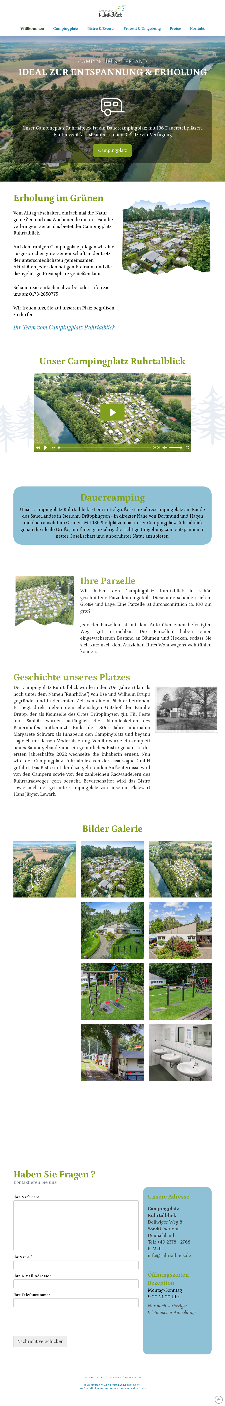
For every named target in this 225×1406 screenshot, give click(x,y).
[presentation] (47, 1328)
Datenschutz (94, 1377)
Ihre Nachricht (26, 1197)
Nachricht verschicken (40, 1341)
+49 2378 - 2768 (173, 1242)
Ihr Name (22, 1257)
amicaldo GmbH (136, 1388)
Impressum (133, 1377)
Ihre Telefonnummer (31, 1295)
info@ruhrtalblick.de (169, 1255)
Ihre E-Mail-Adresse (32, 1276)
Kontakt (114, 1377)
